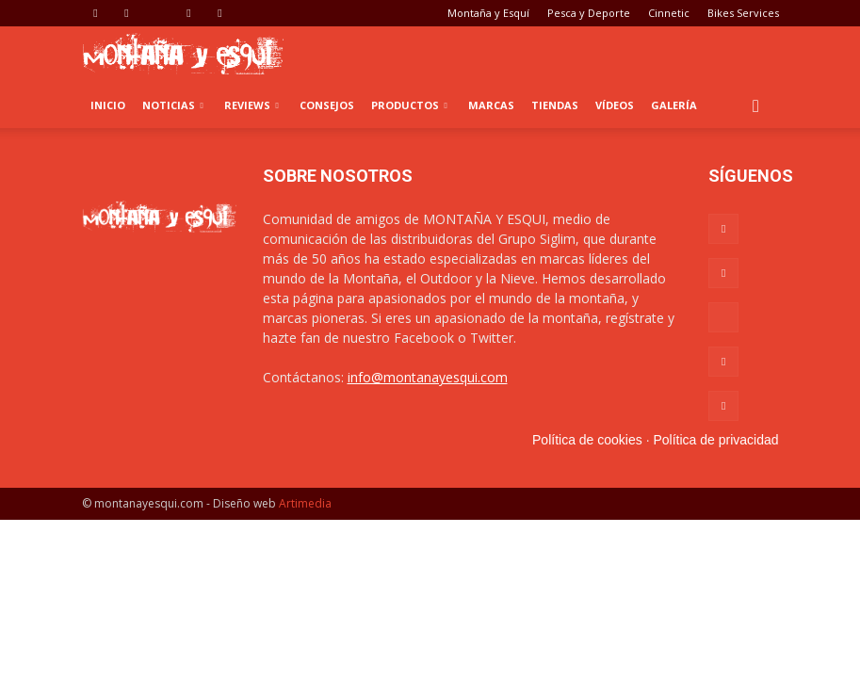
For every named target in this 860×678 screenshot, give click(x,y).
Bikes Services (743, 13)
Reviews (251, 105)
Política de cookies (587, 439)
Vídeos (614, 105)
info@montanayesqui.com (428, 377)
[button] (756, 105)
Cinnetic (669, 13)
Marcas (491, 105)
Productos (409, 105)
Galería (674, 105)
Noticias (172, 105)
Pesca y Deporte (588, 13)
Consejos (327, 105)
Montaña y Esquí (488, 13)
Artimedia (305, 503)
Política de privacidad (715, 439)
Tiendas (554, 105)
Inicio (107, 105)
